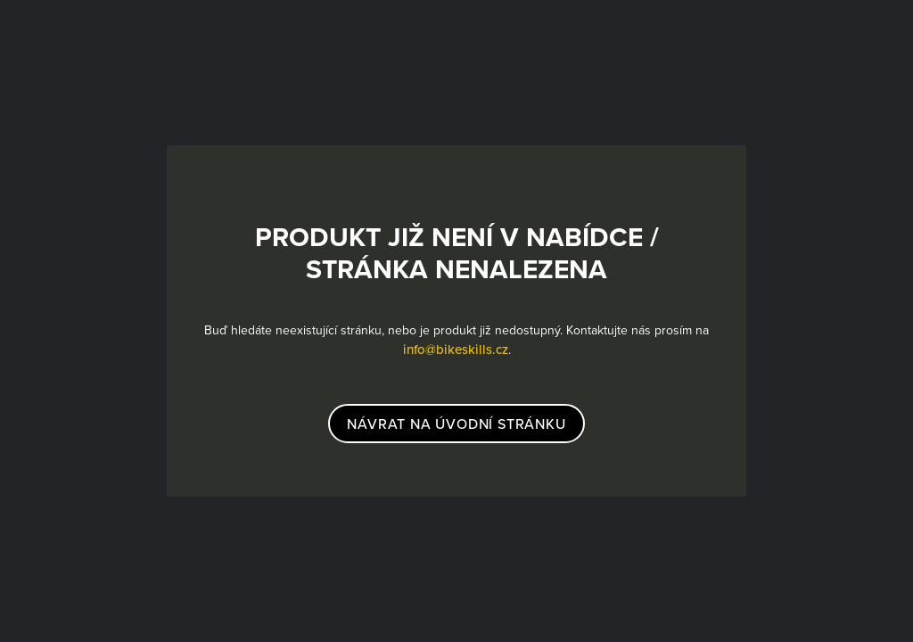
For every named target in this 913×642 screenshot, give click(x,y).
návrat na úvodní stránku (456, 423)
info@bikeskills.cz (455, 349)
